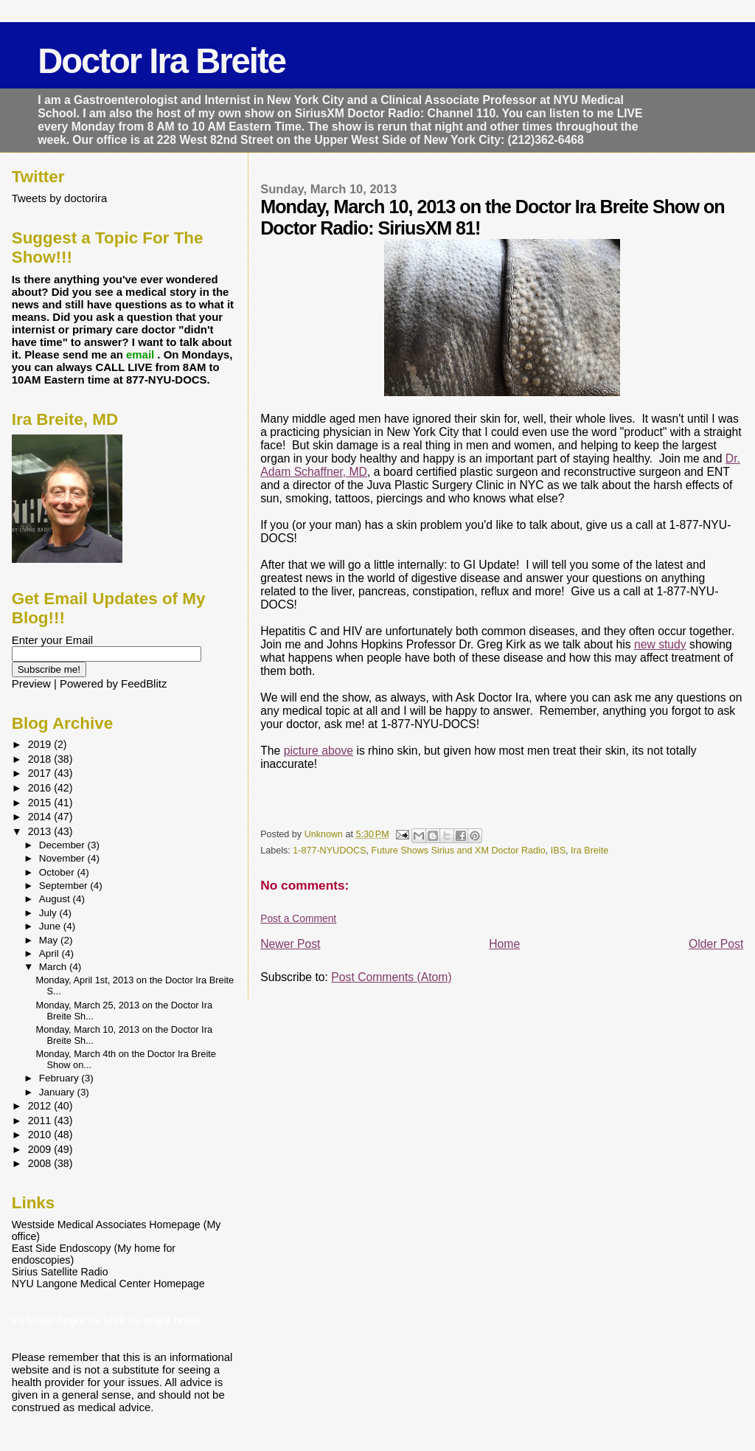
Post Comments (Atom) (391, 977)
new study (660, 644)
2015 (41, 802)
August (56, 898)
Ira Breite (589, 850)
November (63, 858)
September (65, 885)
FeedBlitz (144, 683)
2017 (41, 773)
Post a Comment (298, 918)
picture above (318, 750)
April (50, 953)
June (51, 926)
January (58, 1092)
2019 (41, 744)
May (49, 940)
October (58, 872)
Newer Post (290, 944)
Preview (31, 683)
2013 (41, 831)
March (54, 966)
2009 (41, 1149)
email (141, 354)
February (60, 1078)
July (49, 912)
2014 (41, 817)
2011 (41, 1120)
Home (504, 944)
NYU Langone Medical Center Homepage (108, 1283)
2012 (41, 1106)
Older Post (716, 944)
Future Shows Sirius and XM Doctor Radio (459, 850)
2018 (41, 759)
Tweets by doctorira (60, 198)
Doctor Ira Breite (161, 60)
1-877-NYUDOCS (329, 850)
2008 (41, 1163)
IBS (558, 850)
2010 (41, 1134)
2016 (41, 788)
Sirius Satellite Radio (60, 1272)
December (63, 845)
